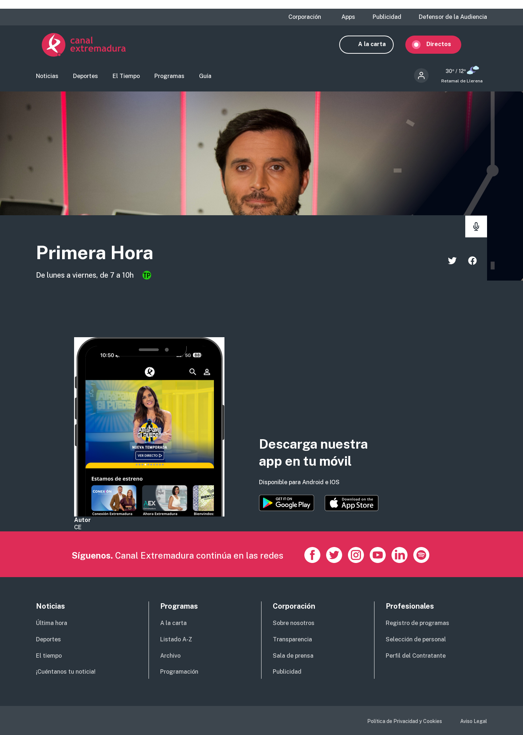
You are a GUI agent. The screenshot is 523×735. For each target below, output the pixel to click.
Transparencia (292, 639)
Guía (205, 78)
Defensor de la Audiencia (453, 17)
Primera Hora (104, 255)
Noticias (47, 78)
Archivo (170, 655)
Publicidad (387, 17)
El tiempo (49, 655)
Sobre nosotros (294, 623)
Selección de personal (416, 639)
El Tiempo (126, 78)
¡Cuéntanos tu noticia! (66, 671)
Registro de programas (417, 623)
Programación (179, 671)
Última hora (51, 623)
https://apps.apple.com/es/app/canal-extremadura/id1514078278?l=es (351, 503)
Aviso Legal (473, 721)
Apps (348, 17)
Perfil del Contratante (416, 655)
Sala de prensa (293, 655)
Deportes (85, 78)
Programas (169, 78)
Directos (444, 46)
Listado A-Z (176, 639)
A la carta (378, 46)
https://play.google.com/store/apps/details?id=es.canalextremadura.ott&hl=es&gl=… (286, 503)
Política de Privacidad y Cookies (404, 721)
